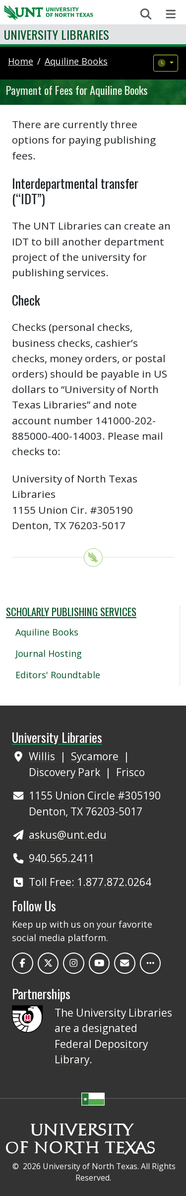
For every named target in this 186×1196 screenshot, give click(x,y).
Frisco (130, 772)
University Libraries (56, 34)
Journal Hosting (48, 653)
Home (20, 61)
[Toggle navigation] (171, 14)
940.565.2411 (61, 858)
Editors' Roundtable (57, 675)
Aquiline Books (46, 632)
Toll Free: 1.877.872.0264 (90, 882)
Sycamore (96, 756)
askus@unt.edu (68, 835)
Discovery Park (66, 772)
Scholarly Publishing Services (71, 611)
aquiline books (76, 61)
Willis (43, 756)
